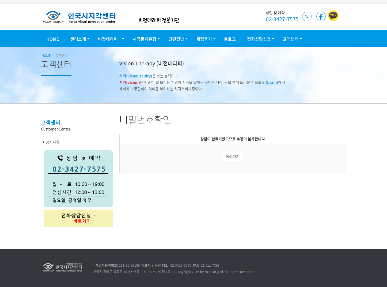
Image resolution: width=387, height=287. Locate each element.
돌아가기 (233, 156)
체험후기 (204, 39)
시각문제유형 (144, 39)
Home (52, 39)
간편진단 (176, 39)
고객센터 (290, 39)
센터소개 (78, 39)
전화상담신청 (259, 39)
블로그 (230, 39)
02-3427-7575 (282, 19)
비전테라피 (109, 39)
